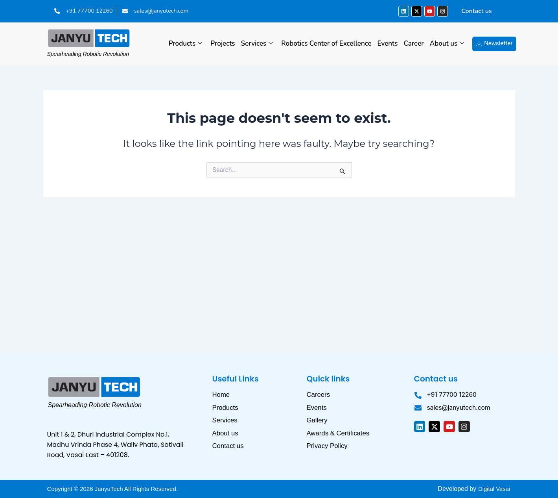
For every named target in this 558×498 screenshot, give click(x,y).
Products (186, 44)
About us (447, 44)
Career (414, 43)
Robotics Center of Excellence (326, 43)
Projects (222, 43)
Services (257, 44)
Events (388, 43)
